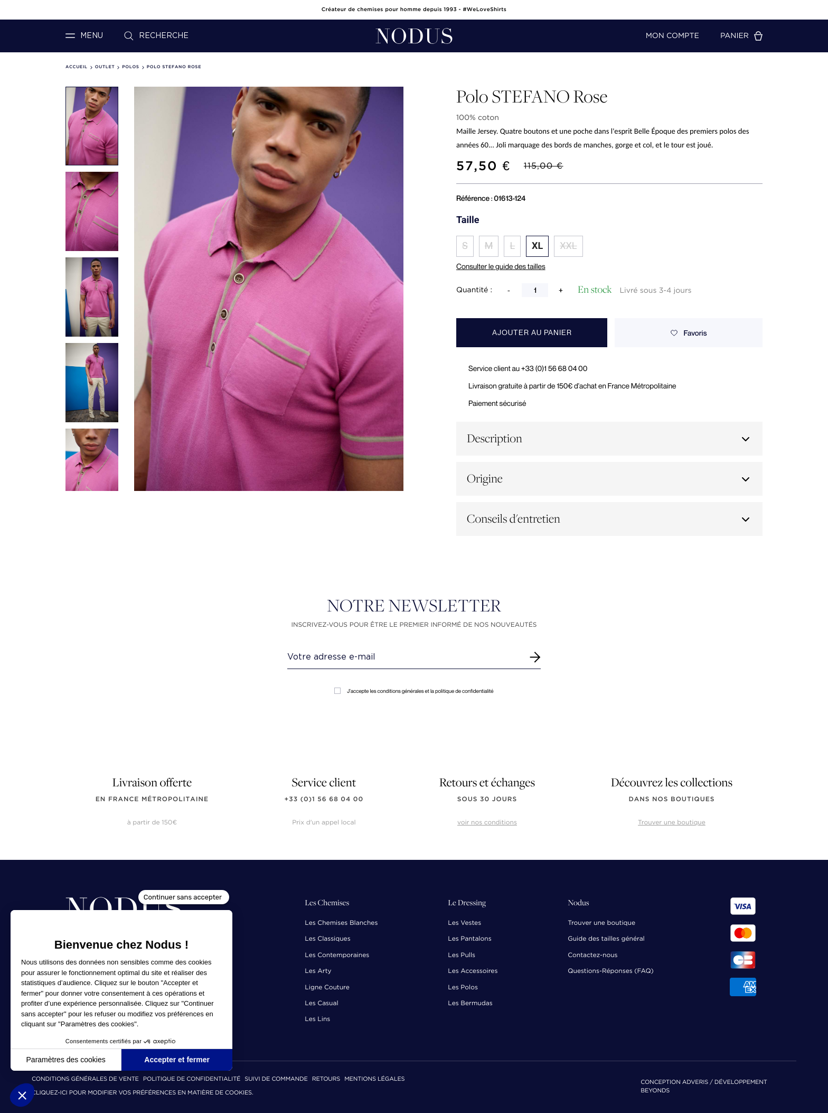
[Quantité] (535, 290)
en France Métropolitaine (152, 799)
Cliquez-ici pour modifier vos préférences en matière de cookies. (142, 1093)
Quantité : (474, 290)
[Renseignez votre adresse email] (404, 657)
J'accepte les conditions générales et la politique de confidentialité (413, 691)
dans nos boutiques (671, 799)
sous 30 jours (487, 799)
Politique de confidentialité (191, 1079)
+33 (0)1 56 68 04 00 (324, 799)
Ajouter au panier (532, 332)
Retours (326, 1079)
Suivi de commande (275, 1079)
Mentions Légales (374, 1079)
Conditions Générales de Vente (85, 1079)
